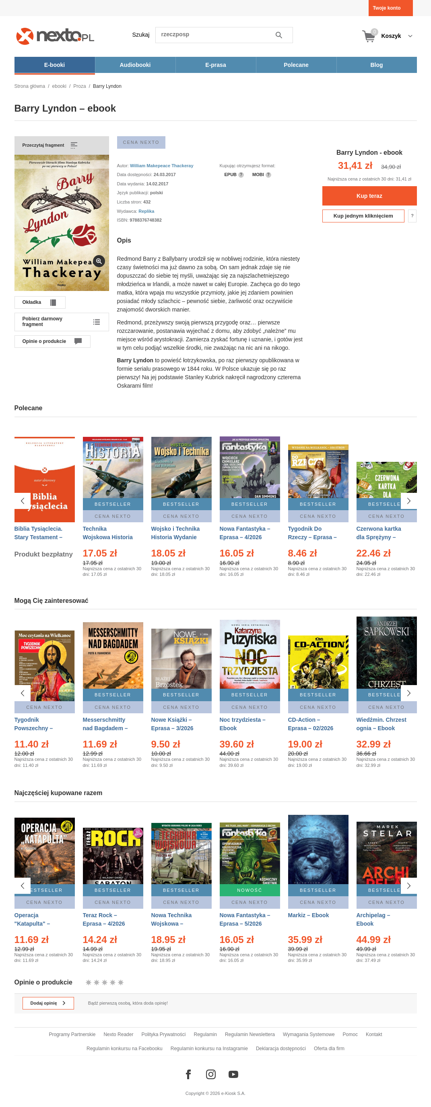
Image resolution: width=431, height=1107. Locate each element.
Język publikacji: (134, 192)
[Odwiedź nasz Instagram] (210, 1074)
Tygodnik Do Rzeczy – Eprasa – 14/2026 (312, 537)
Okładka (32, 302)
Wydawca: (128, 211)
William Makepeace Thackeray (162, 165)
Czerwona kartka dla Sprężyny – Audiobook (379, 537)
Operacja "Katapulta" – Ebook (32, 923)
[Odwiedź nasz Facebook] (188, 1074)
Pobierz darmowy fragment (42, 321)
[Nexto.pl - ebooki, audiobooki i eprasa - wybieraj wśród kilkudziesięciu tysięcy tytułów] (55, 36)
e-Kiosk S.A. (233, 1093)
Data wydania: (131, 183)
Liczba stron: (130, 201)
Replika (146, 211)
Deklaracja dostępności (281, 1048)
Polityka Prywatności (163, 1034)
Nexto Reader (118, 1034)
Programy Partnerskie (72, 1034)
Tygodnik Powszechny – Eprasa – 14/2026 (37, 728)
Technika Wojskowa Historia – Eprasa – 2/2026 (108, 537)
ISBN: (123, 220)
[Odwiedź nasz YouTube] (233, 1074)
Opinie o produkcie (44, 341)
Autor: (123, 165)
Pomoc (350, 1034)
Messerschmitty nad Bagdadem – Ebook (105, 728)
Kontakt (374, 1034)
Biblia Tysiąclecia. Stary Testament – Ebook (38, 537)
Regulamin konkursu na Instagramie (209, 1048)
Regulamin (205, 1034)
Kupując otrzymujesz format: (248, 165)
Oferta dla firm (329, 1048)
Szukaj (141, 34)
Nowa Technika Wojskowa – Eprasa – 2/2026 (172, 923)
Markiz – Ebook (308, 915)
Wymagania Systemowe (309, 1034)
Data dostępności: (135, 174)
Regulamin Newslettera (250, 1034)
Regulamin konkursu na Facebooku (125, 1048)
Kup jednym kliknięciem (363, 216)
